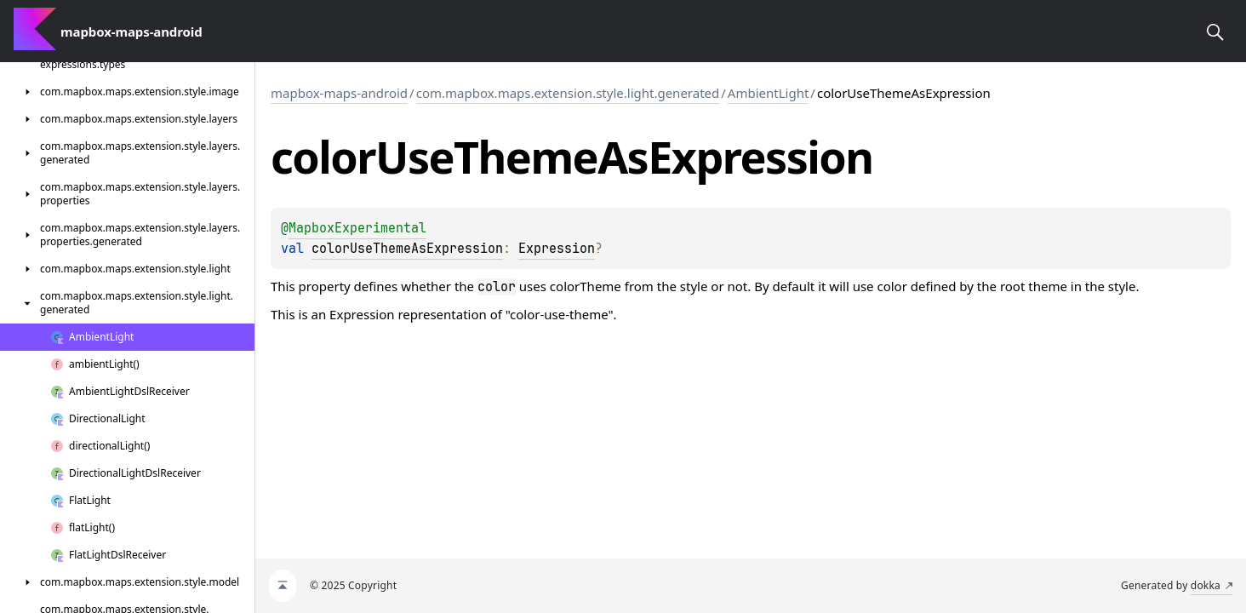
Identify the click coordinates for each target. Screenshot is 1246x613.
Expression (556, 248)
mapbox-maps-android (339, 92)
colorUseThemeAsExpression (407, 248)
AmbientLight (768, 92)
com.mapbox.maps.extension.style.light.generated (568, 92)
